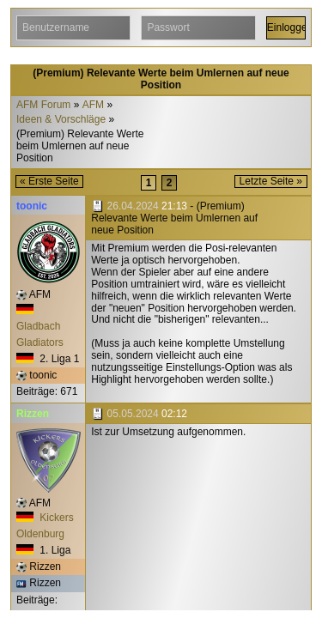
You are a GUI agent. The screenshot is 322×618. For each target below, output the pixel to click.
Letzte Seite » (271, 181)
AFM (93, 105)
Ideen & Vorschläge (61, 119)
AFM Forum (43, 105)
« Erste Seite (49, 181)
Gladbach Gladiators (40, 325)
